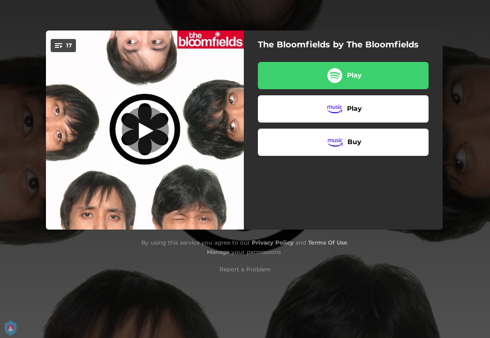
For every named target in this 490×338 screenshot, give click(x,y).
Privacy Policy (273, 242)
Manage (218, 251)
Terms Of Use (327, 242)
